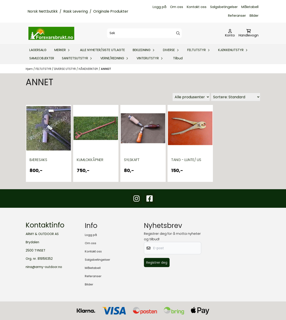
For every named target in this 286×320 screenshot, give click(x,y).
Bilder (254, 15)
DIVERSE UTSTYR (65, 69)
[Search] (178, 33)
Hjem (29, 69)
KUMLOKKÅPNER (90, 159)
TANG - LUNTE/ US (186, 159)
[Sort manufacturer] (191, 97)
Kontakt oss (196, 7)
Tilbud (178, 58)
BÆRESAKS (38, 159)
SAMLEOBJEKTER (41, 58)
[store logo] (51, 33)
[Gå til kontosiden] (230, 33)
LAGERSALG (38, 50)
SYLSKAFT (132, 159)
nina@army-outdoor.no (44, 267)
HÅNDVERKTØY (89, 69)
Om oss (176, 7)
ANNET (106, 69)
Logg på (159, 7)
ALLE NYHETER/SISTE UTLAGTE (102, 50)
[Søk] (144, 33)
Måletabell (249, 7)
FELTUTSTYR (44, 69)
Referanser (237, 15)
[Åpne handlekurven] (248, 33)
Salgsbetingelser (224, 7)
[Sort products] (235, 97)
